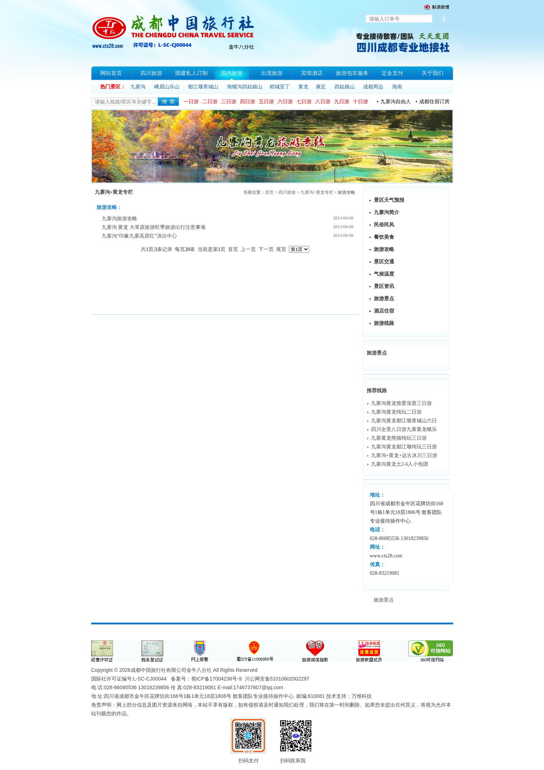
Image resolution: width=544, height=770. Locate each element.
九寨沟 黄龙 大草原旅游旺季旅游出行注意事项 (154, 227)
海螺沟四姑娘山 (244, 86)
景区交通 (384, 261)
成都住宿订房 (434, 101)
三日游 (228, 101)
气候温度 (384, 274)
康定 (321, 86)
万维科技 (361, 696)
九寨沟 (138, 86)
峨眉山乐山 (167, 86)
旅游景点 (384, 298)
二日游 (210, 101)
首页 (269, 192)
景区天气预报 (389, 200)
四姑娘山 (344, 86)
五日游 (266, 101)
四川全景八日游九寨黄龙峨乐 (404, 429)
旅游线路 (384, 323)
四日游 (247, 101)
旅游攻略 (384, 249)
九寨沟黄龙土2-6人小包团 (400, 464)
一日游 (191, 101)
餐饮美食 (384, 237)
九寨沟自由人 (395, 101)
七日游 (304, 101)
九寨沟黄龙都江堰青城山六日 (404, 420)
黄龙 (303, 86)
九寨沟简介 (386, 212)
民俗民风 (384, 224)
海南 (397, 86)
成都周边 (373, 86)
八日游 (322, 101)
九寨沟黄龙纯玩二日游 (396, 412)
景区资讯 (384, 286)
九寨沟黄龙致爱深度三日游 (401, 403)
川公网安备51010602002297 (277, 679)
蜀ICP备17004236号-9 (216, 679)
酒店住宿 (384, 311)
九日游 (341, 101)
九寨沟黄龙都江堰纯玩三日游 (404, 446)
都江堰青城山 (203, 86)
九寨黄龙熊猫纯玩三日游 (399, 438)
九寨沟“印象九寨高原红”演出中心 (139, 236)
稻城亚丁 (280, 86)
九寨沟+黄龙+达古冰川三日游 (404, 455)
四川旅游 (287, 192)
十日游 (360, 101)
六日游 (285, 101)
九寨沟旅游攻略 (119, 218)
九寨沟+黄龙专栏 (316, 192)
